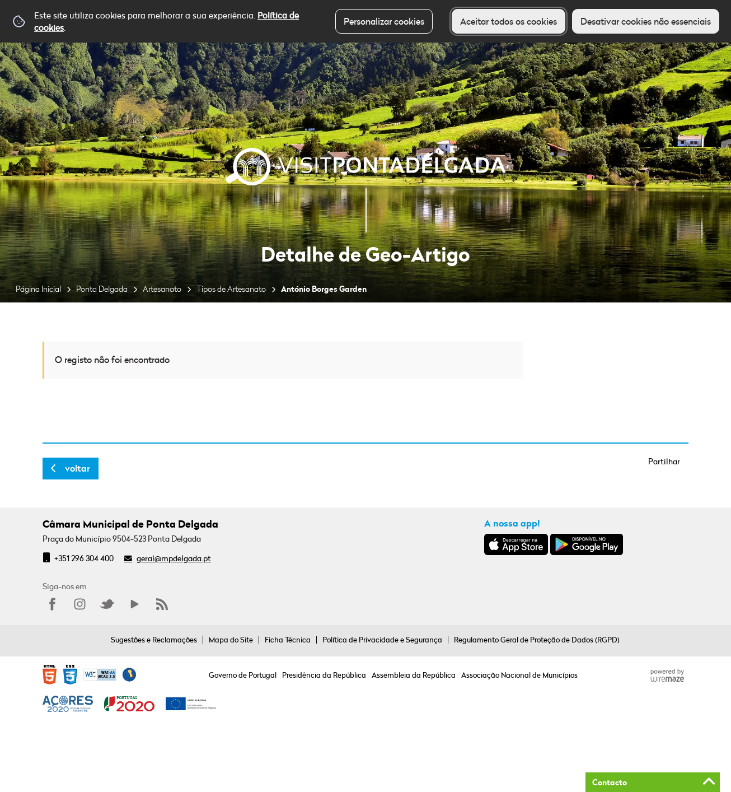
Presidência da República (324, 675)
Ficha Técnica (288, 640)
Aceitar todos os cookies (508, 21)
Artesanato (162, 288)
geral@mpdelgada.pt (174, 558)
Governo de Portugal (243, 675)
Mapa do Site (231, 640)
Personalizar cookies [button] (384, 21)
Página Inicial (38, 288)
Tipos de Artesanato (231, 288)
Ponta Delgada (102, 288)
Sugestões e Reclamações (154, 640)
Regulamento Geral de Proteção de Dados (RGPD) (537, 640)
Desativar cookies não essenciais (645, 21)
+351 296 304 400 (84, 558)
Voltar (77, 468)
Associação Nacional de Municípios (519, 675)
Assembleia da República (414, 675)
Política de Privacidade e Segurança (382, 640)
